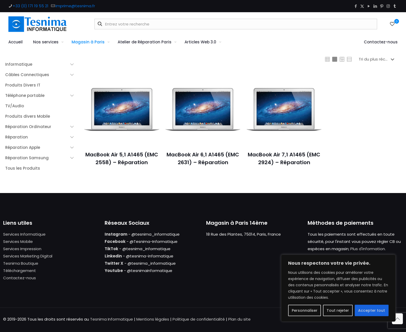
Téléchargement (19, 270)
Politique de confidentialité (199, 319)
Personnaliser (305, 310)
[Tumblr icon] (395, 6)
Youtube (114, 270)
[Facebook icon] (356, 6)
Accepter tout (371, 310)
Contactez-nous (19, 278)
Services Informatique (24, 234)
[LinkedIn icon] (375, 6)
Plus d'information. (368, 248)
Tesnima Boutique (20, 263)
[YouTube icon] (369, 6)
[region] (338, 288)
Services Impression (22, 248)
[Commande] (377, 59)
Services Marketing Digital (27, 256)
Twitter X (114, 263)
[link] (327, 59)
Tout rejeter (338, 310)
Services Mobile (18, 241)
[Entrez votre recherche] (235, 24)
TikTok (111, 248)
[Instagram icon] (388, 6)
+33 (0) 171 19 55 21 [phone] (30, 6)
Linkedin (113, 256)
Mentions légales (152, 319)
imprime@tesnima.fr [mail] (75, 6)
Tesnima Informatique (111, 319)
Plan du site (239, 319)
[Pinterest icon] (382, 6)
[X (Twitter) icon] (362, 6)
